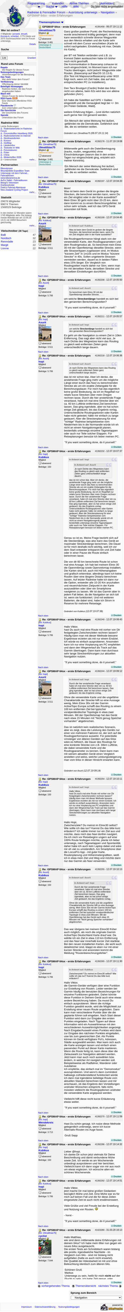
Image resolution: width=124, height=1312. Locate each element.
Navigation (107, 12)
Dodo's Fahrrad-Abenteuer (13, 187)
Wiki (76, 6)
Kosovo (7, 140)
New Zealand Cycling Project (14, 190)
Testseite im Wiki (12, 147)
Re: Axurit (43, 283)
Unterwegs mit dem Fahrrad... (15, 173)
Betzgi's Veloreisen (10, 182)
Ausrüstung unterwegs (82, 12)
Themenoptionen (51, 22)
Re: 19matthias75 (47, 144)
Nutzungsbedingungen (69, 1307)
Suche (50, 6)
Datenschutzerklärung (45, 1307)
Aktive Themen (79, 3)
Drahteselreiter (8, 185)
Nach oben (43, 137)
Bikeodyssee (7, 168)
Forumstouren (10, 150)
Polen (6, 152)
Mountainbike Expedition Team (15, 171)
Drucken (116, 137)
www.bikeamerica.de (10, 178)
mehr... (32, 159)
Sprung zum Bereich (83, 1292)
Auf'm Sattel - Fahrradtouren (14, 180)
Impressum (26, 1307)
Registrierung (36, 3)
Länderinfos (9, 145)
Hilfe (64, 6)
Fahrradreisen (7, 175)
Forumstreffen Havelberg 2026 (18, 133)
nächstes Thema (110, 1285)
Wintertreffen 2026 (12, 157)
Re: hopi (43, 319)
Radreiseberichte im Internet (17, 136)
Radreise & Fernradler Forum (46, 12)
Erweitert (32, 58)
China (6, 155)
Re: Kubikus (44, 220)
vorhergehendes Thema (54, 1285)
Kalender (58, 3)
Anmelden (106, 3)
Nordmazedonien (12, 138)
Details (32, 44)
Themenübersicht (84, 1285)
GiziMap (8, 143)
